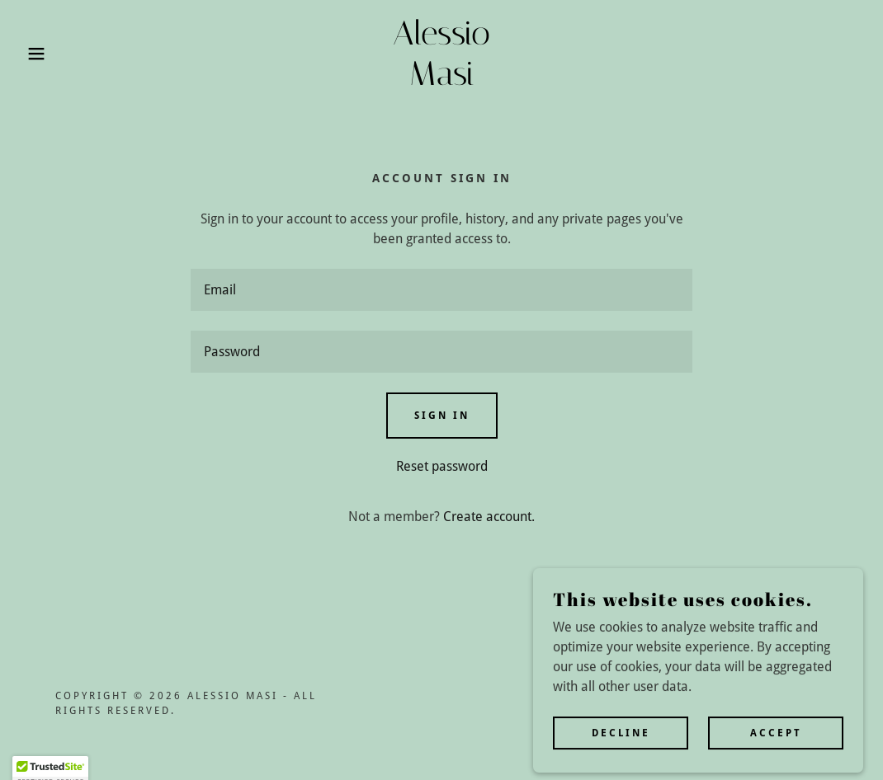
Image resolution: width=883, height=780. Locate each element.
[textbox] (441, 290)
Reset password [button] (442, 466)
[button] (44, 53)
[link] (441, 80)
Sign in (442, 415)
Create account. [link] (489, 516)
